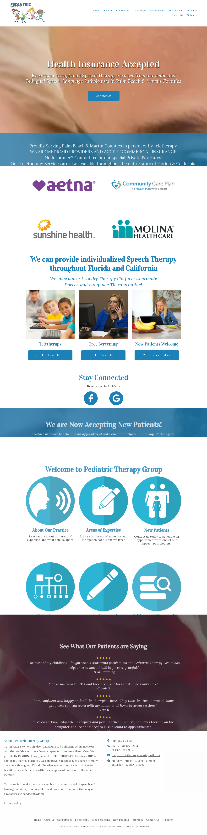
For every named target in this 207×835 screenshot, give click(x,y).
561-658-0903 (126, 749)
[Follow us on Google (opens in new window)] (116, 398)
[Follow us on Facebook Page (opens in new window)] (91, 398)
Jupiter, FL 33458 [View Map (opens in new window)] (122, 740)
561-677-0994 (129, 746)
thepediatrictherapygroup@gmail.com (136, 755)
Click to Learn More (50, 355)
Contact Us (103, 96)
